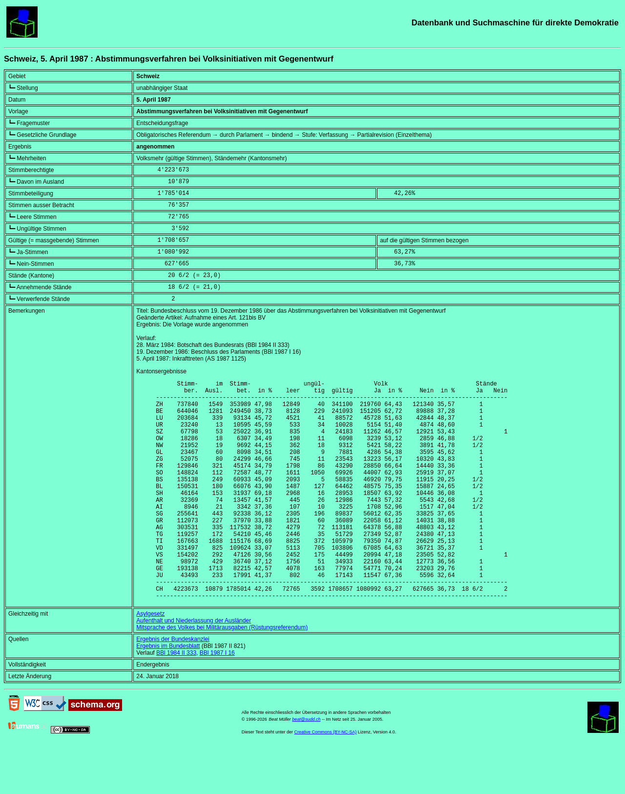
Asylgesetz (150, 660)
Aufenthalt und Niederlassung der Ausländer (193, 667)
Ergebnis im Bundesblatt (168, 692)
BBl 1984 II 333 (176, 699)
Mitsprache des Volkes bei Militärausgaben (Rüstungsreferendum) (222, 674)
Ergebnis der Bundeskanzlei (172, 686)
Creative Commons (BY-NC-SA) (325, 778)
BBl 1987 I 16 (217, 699)
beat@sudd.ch (306, 766)
